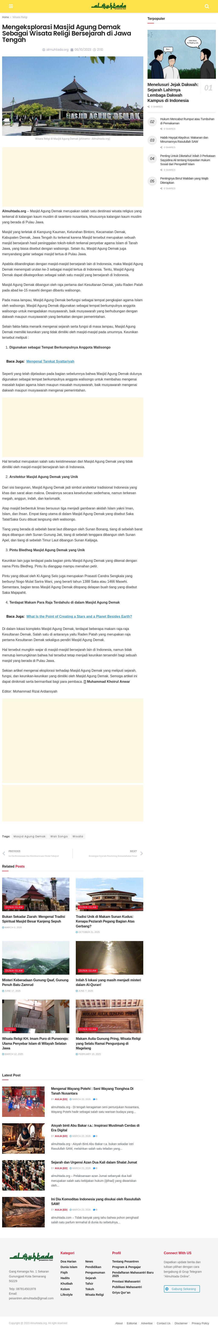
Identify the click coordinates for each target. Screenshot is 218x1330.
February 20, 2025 (88, 1054)
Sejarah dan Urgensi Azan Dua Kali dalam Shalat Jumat (94, 1162)
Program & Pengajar (126, 1267)
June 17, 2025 (11, 991)
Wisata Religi (20, 17)
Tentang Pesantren (125, 1261)
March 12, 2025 (12, 1054)
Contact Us (164, 1323)
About (119, 1323)
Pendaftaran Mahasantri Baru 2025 (133, 1274)
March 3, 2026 (12, 927)
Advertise (147, 1323)
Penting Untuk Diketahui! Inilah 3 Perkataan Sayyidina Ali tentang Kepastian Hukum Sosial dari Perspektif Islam (187, 160)
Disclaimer (181, 1323)
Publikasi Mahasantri (127, 1287)
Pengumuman (95, 1272)
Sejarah (90, 1278)
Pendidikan (93, 1267)
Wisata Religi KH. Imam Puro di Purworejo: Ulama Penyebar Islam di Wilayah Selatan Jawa (35, 1043)
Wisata (78, 836)
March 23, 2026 (80, 1099)
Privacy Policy (200, 1323)
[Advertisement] (72, 177)
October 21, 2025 (88, 932)
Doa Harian (68, 1261)
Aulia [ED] (61, 1099)
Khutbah (67, 1283)
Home (5, 17)
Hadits (65, 1278)
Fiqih (64, 1272)
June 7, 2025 (84, 991)
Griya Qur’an (121, 1292)
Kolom (65, 1289)
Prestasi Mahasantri (126, 1281)
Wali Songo (59, 836)
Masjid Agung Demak (30, 836)
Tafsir (89, 1283)
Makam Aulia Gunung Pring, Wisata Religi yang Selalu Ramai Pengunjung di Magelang (108, 1043)
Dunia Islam (14, 907)
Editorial (132, 1323)
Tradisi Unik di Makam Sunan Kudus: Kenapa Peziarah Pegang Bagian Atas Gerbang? (105, 921)
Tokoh (10, 1029)
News (89, 1261)
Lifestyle (67, 1294)
